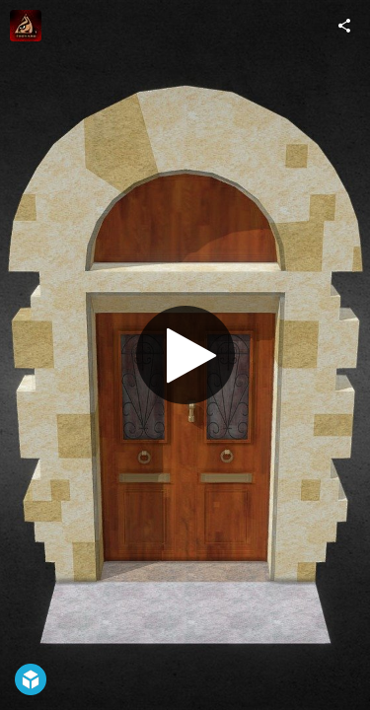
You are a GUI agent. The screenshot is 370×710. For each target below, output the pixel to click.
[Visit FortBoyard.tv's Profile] (25, 25)
